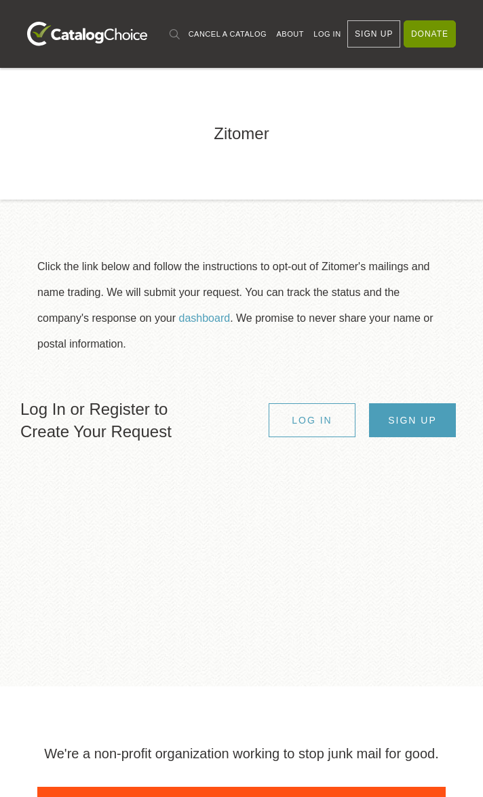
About (289, 34)
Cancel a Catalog (228, 34)
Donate (429, 34)
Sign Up (374, 34)
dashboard (205, 318)
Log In (327, 34)
